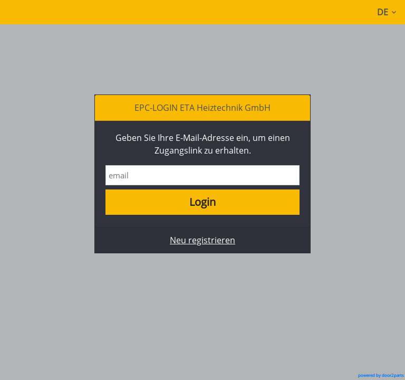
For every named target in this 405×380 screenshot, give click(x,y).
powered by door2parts (381, 375)
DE (388, 12)
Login (202, 202)
